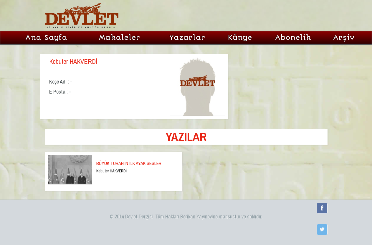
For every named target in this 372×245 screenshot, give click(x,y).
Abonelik (293, 38)
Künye (240, 38)
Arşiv (344, 38)
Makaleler (119, 38)
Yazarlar (187, 38)
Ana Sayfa (46, 38)
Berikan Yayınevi (196, 216)
